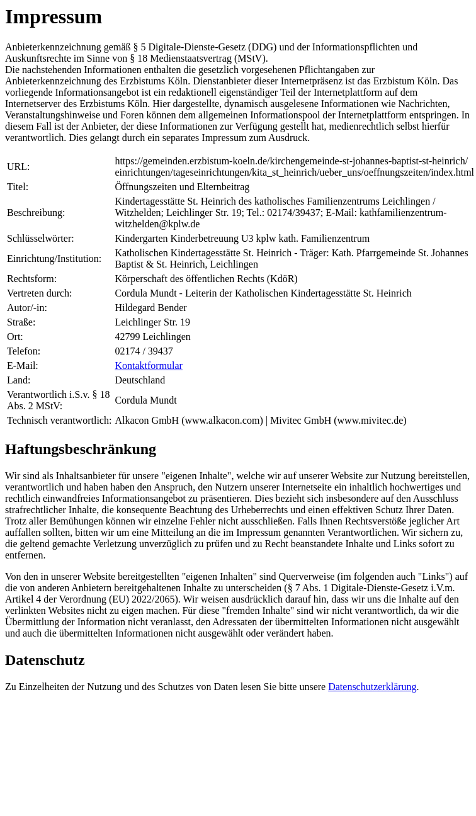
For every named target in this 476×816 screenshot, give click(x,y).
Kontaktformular (149, 365)
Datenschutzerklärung (372, 686)
